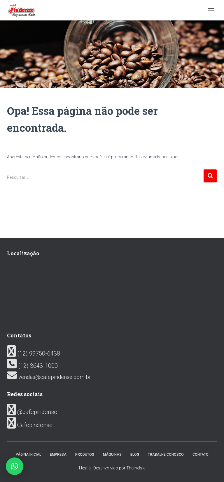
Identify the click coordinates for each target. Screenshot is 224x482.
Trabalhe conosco (166, 454)
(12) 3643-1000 (32, 365)
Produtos (84, 454)
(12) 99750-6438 (33, 353)
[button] (14, 466)
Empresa (58, 454)
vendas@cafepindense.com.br (49, 377)
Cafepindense (29, 425)
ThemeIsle (135, 468)
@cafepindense (32, 411)
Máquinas (112, 454)
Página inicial (28, 454)
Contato (200, 454)
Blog (134, 454)
